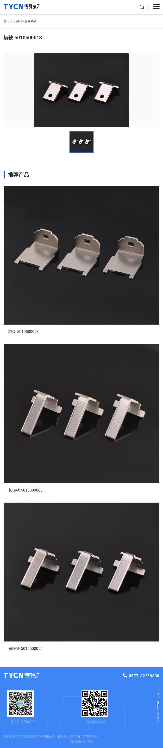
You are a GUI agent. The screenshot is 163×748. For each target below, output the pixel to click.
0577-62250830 (141, 675)
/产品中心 (16, 21)
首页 (6, 21)
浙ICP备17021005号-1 (84, 736)
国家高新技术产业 (81, 741)
